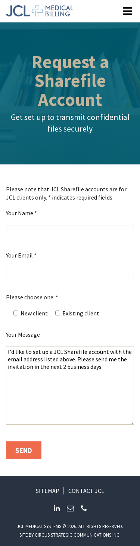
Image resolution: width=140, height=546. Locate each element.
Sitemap (47, 490)
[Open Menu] (127, 11)
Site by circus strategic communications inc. (70, 535)
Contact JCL (86, 490)
